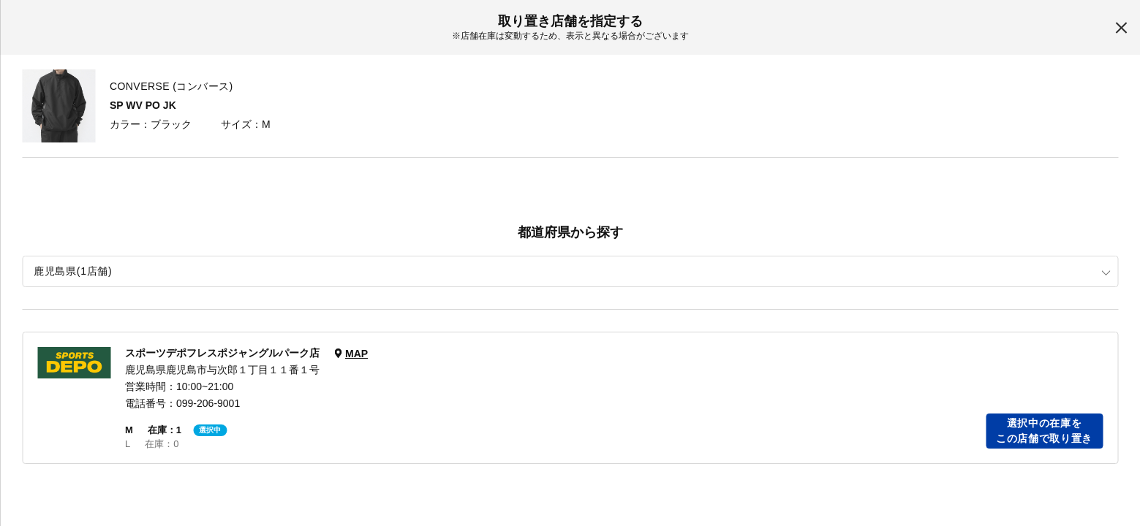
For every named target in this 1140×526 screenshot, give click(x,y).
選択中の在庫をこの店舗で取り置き (1044, 430)
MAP (356, 353)
